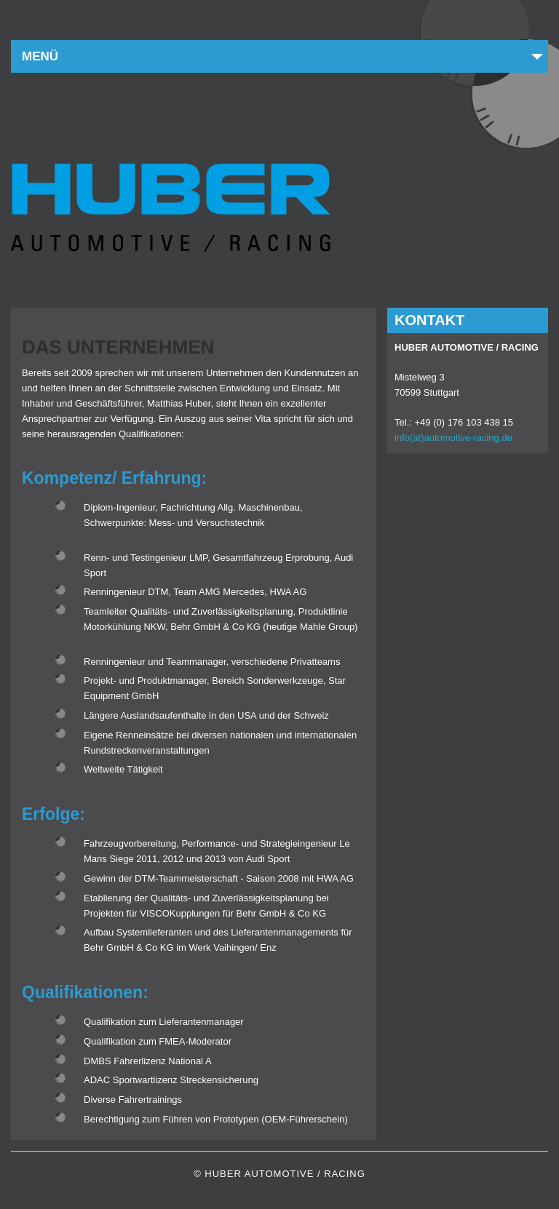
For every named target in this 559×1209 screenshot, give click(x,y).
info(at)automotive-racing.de (453, 437)
